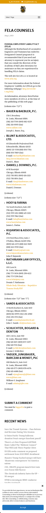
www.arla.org (11, 79)
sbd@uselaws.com (27, 323)
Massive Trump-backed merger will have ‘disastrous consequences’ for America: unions (23, 461)
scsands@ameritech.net (23, 320)
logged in (20, 407)
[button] (42, 486)
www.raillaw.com (14, 128)
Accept (23, 507)
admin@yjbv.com (20, 383)
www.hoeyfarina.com (15, 222)
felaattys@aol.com (21, 250)
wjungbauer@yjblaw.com (24, 374)
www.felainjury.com (15, 279)
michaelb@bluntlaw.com (24, 156)
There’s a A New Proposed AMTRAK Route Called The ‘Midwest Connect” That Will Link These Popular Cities (21, 445)
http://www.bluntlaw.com (17, 159)
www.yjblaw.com (13, 377)
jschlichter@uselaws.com (24, 348)
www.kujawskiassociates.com (19, 253)
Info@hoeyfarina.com (22, 219)
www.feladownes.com (16, 184)
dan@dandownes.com (23, 181)
